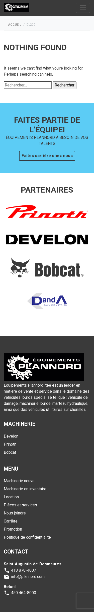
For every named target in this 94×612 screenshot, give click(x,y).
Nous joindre (15, 513)
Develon (11, 436)
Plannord (16, 7)
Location (11, 497)
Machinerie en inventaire (25, 488)
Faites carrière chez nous (47, 155)
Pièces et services (20, 505)
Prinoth (10, 444)
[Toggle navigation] (83, 8)
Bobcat (10, 452)
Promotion (13, 529)
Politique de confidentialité (27, 537)
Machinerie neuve (19, 480)
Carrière (11, 521)
